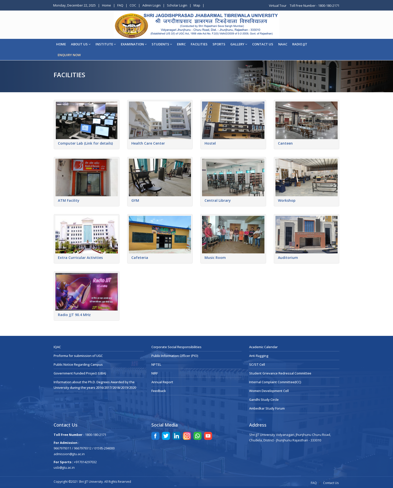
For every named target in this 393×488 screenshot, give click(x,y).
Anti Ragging (258, 355)
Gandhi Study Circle (264, 399)
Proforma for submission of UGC (78, 355)
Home (106, 5)
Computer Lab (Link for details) (85, 143)
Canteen (285, 143)
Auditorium (288, 257)
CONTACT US (262, 44)
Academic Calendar (263, 347)
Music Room (215, 257)
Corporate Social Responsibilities (176, 347)
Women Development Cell (269, 390)
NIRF (154, 373)
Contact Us (331, 483)
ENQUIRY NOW (69, 55)
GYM (135, 200)
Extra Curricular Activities (80, 257)
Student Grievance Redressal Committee (280, 373)
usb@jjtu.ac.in (64, 467)
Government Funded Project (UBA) (80, 373)
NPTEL (156, 364)
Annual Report (162, 382)
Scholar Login (177, 5)
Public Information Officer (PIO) (174, 355)
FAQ (120, 5)
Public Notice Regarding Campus (78, 364)
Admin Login (151, 5)
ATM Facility (68, 200)
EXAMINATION (134, 44)
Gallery (238, 44)
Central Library (218, 200)
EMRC (181, 44)
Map (196, 5)
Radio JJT (299, 44)
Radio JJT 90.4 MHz (74, 314)
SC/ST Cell (257, 364)
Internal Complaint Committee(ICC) (275, 382)
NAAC (282, 44)
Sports (219, 44)
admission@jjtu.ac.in (69, 454)
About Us (80, 44)
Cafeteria (139, 257)
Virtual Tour (278, 5)
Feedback (158, 390)
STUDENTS (162, 44)
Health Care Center (148, 143)
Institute (105, 44)
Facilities (199, 44)
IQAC (57, 347)
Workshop (287, 200)
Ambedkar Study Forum (267, 408)
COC (133, 5)
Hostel (210, 143)
